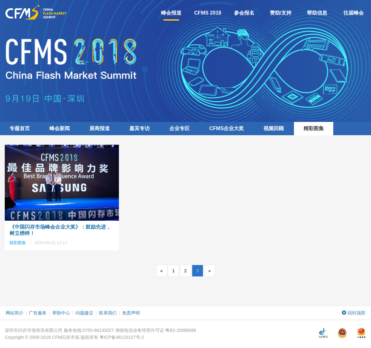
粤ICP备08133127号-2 (122, 337)
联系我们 (108, 312)
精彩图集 (313, 128)
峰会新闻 (59, 128)
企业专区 (179, 128)
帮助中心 (61, 312)
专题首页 (20, 128)
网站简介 (14, 312)
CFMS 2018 (207, 13)
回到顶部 (353, 312)
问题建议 (84, 312)
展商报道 (99, 128)
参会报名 (244, 13)
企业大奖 (226, 128)
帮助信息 (317, 13)
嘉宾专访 (139, 128)
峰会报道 (171, 15)
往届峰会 (353, 13)
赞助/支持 (280, 13)
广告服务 (38, 312)
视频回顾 (274, 128)
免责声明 (131, 312)
